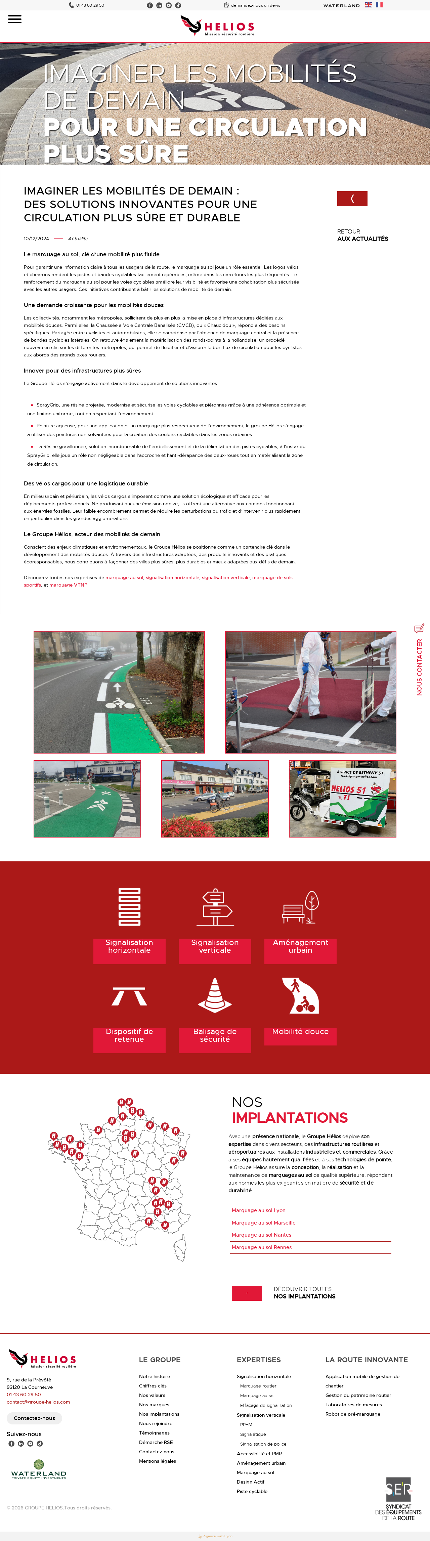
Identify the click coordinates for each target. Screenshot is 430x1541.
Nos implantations (159, 1414)
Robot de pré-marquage (353, 1414)
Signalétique (253, 1434)
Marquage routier (258, 1386)
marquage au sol (124, 577)
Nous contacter (419, 659)
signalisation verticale (226, 577)
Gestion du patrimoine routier (358, 1395)
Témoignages (154, 1433)
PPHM (246, 1424)
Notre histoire (154, 1376)
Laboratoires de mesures (354, 1405)
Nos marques (154, 1405)
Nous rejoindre (155, 1423)
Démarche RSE (156, 1442)
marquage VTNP (68, 585)
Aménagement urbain (261, 1463)
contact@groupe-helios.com (38, 1402)
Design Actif (250, 1482)
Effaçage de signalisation (266, 1405)
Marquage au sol (257, 1396)
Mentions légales (157, 1461)
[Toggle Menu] (15, 19)
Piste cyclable (252, 1491)
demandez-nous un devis (255, 5)
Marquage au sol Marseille (264, 1222)
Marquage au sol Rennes (262, 1247)
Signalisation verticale (261, 1415)
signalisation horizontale (172, 577)
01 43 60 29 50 (90, 5)
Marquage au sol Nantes (261, 1235)
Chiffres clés (153, 1386)
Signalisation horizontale (264, 1376)
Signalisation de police (263, 1444)
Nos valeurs (152, 1395)
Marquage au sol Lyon (259, 1210)
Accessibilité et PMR (259, 1454)
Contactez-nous (34, 1418)
